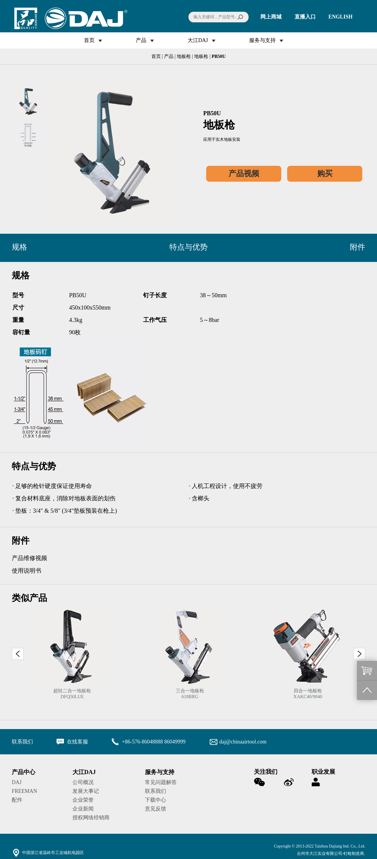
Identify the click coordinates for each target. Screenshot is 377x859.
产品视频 (244, 173)
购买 (325, 173)
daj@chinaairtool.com (243, 742)
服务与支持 (262, 40)
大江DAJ (198, 40)
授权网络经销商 (91, 817)
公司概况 (83, 782)
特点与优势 (188, 247)
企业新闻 (83, 809)
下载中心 (155, 800)
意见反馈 (155, 809)
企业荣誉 (83, 800)
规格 (19, 247)
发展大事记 (85, 791)
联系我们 (155, 791)
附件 (357, 247)
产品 (141, 40)
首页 (89, 40)
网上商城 (271, 17)
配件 (17, 800)
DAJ (17, 782)
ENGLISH (340, 17)
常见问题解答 (161, 782)
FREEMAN (24, 791)
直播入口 (305, 17)
